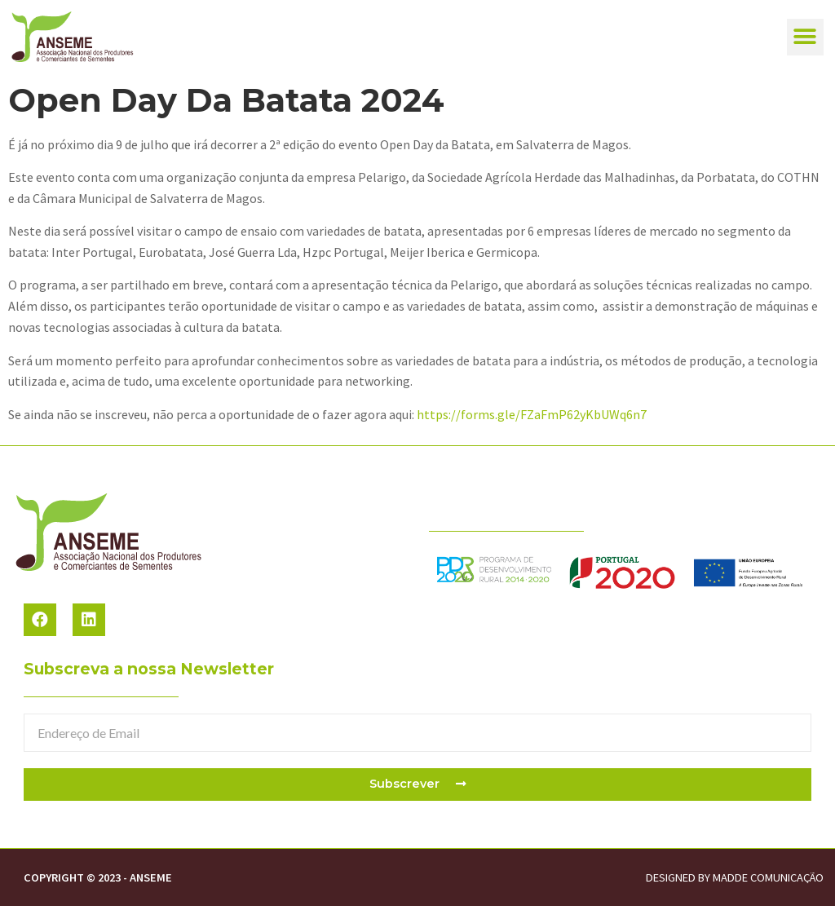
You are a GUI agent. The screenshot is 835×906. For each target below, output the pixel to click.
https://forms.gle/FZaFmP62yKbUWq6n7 (532, 414)
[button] (805, 37)
